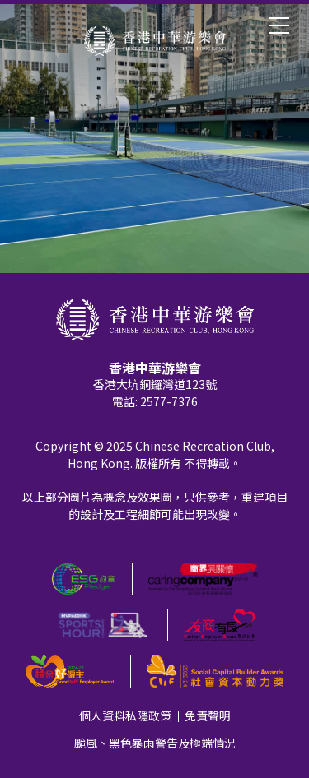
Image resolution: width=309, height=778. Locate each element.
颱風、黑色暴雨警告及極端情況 (155, 742)
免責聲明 (208, 715)
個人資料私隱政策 (125, 715)
